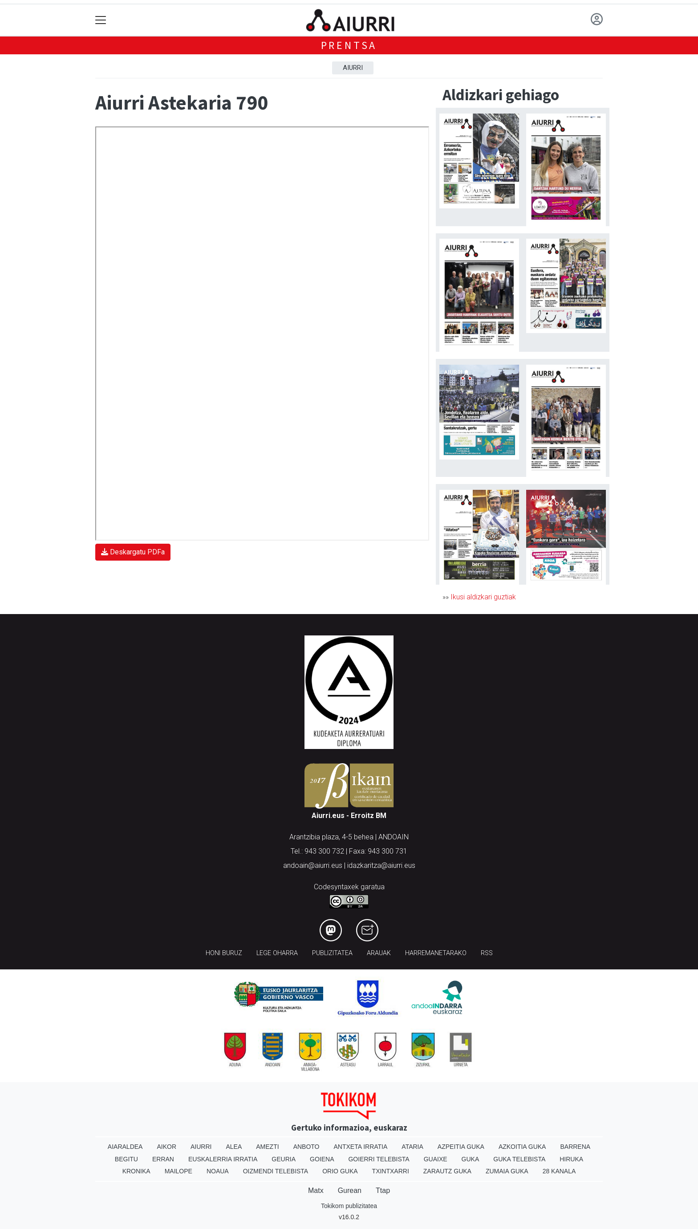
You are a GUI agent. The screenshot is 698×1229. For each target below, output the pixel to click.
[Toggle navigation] (100, 20)
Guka (470, 1159)
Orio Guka (339, 1171)
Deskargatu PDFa (133, 552)
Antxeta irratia (361, 1146)
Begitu (126, 1159)
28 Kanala (559, 1171)
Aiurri (353, 68)
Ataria (412, 1146)
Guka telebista (519, 1159)
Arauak (379, 953)
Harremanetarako (436, 953)
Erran (163, 1159)
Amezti (267, 1146)
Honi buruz (224, 953)
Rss (487, 953)
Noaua (218, 1171)
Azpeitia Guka (461, 1146)
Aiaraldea (125, 1146)
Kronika (136, 1171)
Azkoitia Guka (522, 1146)
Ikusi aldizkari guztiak (483, 597)
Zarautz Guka (447, 1171)
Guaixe (435, 1159)
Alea (234, 1146)
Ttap (383, 1190)
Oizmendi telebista (275, 1171)
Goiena (322, 1159)
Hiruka (571, 1159)
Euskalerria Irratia (222, 1159)
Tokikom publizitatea (349, 1205)
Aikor (166, 1146)
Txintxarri (390, 1171)
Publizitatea (332, 953)
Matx (316, 1190)
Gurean (349, 1190)
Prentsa (349, 45)
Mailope (178, 1171)
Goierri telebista (378, 1159)
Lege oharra (277, 953)
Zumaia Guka (507, 1171)
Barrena (575, 1146)
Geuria (284, 1159)
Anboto (306, 1146)
